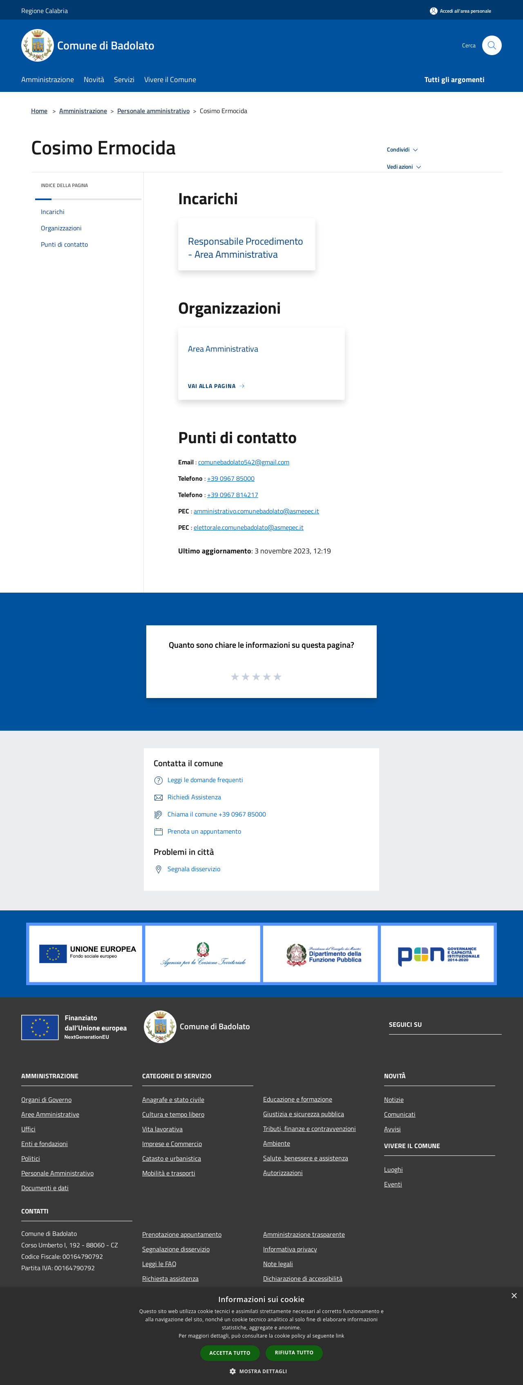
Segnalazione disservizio (176, 1249)
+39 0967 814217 (232, 495)
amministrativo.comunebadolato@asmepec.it (256, 511)
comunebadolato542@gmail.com (243, 462)
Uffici (28, 1129)
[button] (261, 1371)
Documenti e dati (45, 1188)
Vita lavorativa (162, 1129)
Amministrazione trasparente (304, 1234)
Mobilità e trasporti (168, 1173)
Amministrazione (83, 111)
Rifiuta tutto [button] (294, 1352)
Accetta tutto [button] (230, 1352)
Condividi (403, 150)
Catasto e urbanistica (171, 1158)
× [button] (514, 1296)
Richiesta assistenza (170, 1278)
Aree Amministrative (50, 1114)
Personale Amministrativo (57, 1173)
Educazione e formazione (297, 1099)
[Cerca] (492, 45)
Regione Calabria (44, 11)
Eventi (393, 1184)
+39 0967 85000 (231, 478)
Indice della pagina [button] (64, 185)
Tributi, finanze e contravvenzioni (309, 1128)
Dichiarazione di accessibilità (302, 1278)
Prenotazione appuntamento (181, 1234)
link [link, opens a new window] (340, 1335)
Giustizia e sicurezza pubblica (303, 1114)
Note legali (278, 1264)
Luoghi (393, 1169)
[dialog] (261, 1336)
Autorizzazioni (283, 1173)
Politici (30, 1158)
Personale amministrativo (153, 111)
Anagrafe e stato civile (173, 1099)
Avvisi (392, 1129)
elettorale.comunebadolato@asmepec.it (249, 527)
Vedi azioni (405, 167)
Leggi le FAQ (159, 1264)
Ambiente (276, 1143)
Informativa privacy (290, 1249)
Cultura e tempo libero (173, 1114)
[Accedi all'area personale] (460, 10)
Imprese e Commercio (172, 1144)
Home (39, 111)
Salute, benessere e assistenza (305, 1158)
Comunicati (400, 1114)
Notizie (394, 1099)
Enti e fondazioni (44, 1144)
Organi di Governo (46, 1099)
